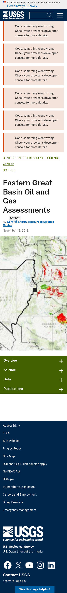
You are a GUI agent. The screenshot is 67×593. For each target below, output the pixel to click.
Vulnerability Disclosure (19, 487)
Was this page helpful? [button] (34, 589)
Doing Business (13, 502)
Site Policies (11, 441)
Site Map (9, 456)
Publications (13, 389)
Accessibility (11, 425)
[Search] (49, 15)
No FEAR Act (11, 471)
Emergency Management (19, 510)
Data (7, 379)
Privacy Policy (12, 448)
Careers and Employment (20, 494)
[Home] (13, 18)
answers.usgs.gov (14, 581)
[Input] (41, 15)
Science (9, 170)
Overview (11, 360)
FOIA (6, 433)
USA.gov (8, 479)
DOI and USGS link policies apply (25, 464)
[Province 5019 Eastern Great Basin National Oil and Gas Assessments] (33, 293)
